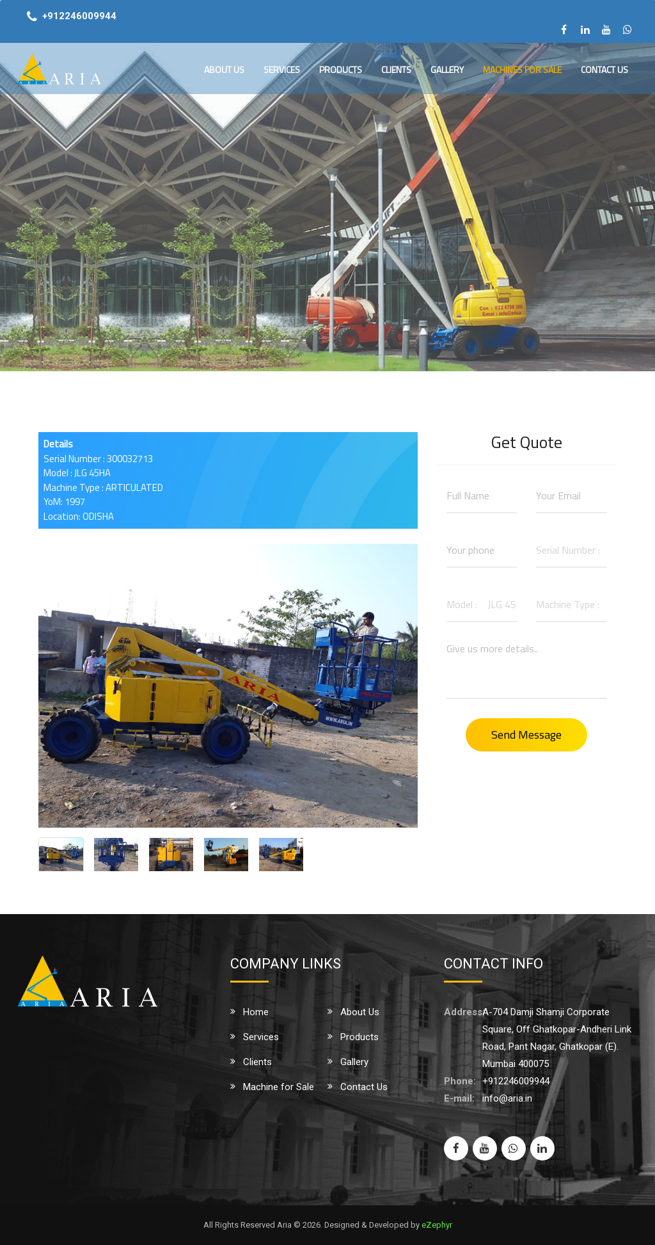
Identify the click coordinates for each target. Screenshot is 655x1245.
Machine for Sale (278, 1087)
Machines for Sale (522, 69)
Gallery (447, 69)
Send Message (526, 734)
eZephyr (437, 1225)
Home (256, 1012)
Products (340, 69)
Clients (396, 69)
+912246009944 (79, 16)
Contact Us (604, 69)
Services (282, 69)
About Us (224, 69)
